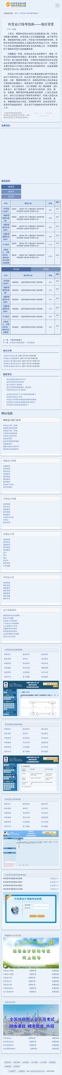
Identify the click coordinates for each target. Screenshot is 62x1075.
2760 (50, 256)
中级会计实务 (8, 517)
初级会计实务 (8, 484)
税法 (5, 558)
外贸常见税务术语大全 (12, 366)
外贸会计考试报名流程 (12, 361)
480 (50, 316)
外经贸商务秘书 (9, 1048)
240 (50, 282)
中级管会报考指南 (10, 433)
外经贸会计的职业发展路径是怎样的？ (21, 402)
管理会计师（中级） (11, 430)
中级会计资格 (9, 498)
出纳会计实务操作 (10, 620)
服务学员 (6, 598)
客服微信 (21, 1071)
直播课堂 (6, 466)
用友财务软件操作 (10, 631)
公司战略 (6, 565)
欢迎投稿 (25, 1062)
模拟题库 (6, 479)
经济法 (5, 520)
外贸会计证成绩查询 (11, 358)
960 (50, 327)
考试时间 (26, 663)
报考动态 (6, 471)
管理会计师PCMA (10, 436)
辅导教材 (6, 482)
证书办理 (44, 672)
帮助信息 (52, 1062)
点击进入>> (54, 878)
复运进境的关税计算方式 (16, 379)
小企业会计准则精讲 (11, 623)
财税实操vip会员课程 (11, 615)
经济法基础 (7, 487)
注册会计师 (8, 534)
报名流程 (7, 659)
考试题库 (44, 677)
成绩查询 (6, 474)
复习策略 (26, 677)
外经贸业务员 (8, 1041)
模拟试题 (6, 596)
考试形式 (44, 659)
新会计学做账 (8, 618)
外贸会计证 (8, 577)
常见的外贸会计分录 (14, 397)
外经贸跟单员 (8, 1045)
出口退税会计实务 (10, 626)
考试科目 (44, 663)
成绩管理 (44, 668)
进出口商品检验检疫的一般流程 (18, 387)
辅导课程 (6, 476)
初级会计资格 (9, 460)
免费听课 (32, 970)
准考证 (25, 659)
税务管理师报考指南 (11, 441)
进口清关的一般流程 (14, 384)
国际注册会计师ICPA (11, 446)
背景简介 (7, 654)
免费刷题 (55, 970)
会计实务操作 (9, 610)
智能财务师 (7, 444)
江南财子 (12, 1071)
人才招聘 (43, 1062)
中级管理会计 (8, 988)
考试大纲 (26, 668)
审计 (5, 555)
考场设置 (7, 663)
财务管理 (6, 522)
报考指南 (6, 468)
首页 (16, 13)
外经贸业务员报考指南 (13, 649)
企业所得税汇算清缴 (11, 634)
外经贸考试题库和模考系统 (15, 875)
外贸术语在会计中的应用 (16, 390)
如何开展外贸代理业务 (15, 382)
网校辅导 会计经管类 (13, 935)
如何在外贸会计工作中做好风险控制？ (21, 394)
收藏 (14, 29)
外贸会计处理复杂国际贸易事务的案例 (21, 399)
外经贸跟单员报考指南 (13, 724)
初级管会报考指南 (10, 428)
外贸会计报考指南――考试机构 (22, 342)
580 (50, 210)
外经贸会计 (7, 981)
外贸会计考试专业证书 (12, 363)
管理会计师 (7, 984)
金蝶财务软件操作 (10, 628)
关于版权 (34, 1062)
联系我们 (16, 1066)
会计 (5, 552)
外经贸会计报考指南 (13, 799)
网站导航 (16, 1062)
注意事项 (26, 672)
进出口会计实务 (9, 636)
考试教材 (7, 668)
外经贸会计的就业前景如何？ (17, 405)
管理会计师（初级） (11, 425)
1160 (50, 244)
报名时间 (26, 654)
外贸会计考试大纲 (10, 355)
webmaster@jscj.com (38, 1071)
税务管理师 (7, 438)
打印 (9, 29)
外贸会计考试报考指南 (29, 13)
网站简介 (7, 1062)
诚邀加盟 (7, 1066)
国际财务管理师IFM (11, 449)
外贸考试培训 (10, 1002)
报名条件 (44, 654)
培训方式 (7, 677)
